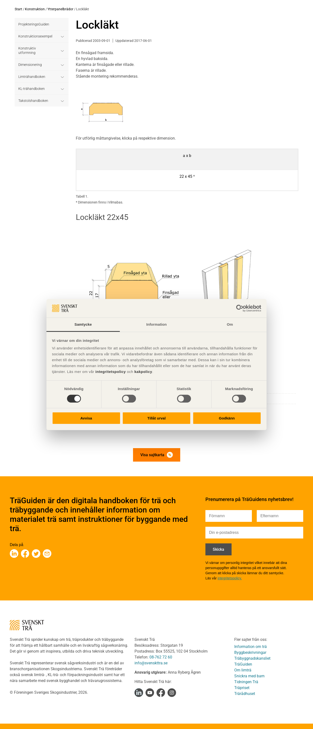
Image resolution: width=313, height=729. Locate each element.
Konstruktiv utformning (27, 50)
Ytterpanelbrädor (60, 9)
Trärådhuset (244, 693)
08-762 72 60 (160, 657)
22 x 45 (185, 176)
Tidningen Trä (246, 682)
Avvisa (86, 418)
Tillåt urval (156, 418)
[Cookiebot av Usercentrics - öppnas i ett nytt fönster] (239, 308)
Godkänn (227, 418)
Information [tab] (156, 324)
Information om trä (250, 646)
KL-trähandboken (31, 89)
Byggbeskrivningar (250, 652)
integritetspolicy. (230, 578)
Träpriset (241, 687)
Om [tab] (230, 324)
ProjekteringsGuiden (33, 24)
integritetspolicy (110, 372)
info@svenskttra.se (151, 663)
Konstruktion (35, 9)
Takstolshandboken (33, 101)
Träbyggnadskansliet (252, 658)
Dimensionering (30, 65)
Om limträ (242, 670)
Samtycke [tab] (83, 324)
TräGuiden (243, 664)
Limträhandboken (31, 77)
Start (18, 9)
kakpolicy (143, 372)
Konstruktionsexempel (35, 36)
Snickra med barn (249, 676)
